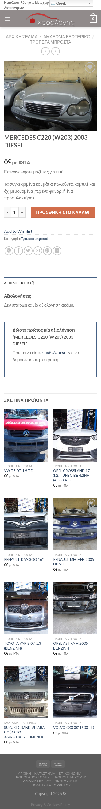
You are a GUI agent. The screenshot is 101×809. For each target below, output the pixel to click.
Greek (58, 3)
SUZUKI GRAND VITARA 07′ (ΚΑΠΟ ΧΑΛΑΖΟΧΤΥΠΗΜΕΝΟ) (24, 732)
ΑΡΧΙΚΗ (24, 773)
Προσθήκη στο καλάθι (63, 212)
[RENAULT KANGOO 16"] (26, 524)
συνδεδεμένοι (55, 352)
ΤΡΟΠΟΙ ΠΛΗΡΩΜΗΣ (70, 777)
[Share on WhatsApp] (9, 250)
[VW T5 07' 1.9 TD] (26, 435)
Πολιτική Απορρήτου (51, 785)
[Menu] (7, 18)
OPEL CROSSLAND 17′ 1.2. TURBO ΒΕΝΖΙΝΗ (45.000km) (72, 475)
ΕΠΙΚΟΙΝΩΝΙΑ (70, 773)
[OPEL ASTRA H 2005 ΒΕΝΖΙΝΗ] (75, 608)
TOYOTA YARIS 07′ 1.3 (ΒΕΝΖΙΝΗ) (22, 645)
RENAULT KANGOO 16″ (24, 559)
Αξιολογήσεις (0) (19, 283)
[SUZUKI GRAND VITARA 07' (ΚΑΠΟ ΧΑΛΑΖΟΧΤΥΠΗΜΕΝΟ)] (26, 692)
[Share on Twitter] (28, 250)
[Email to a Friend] (37, 250)
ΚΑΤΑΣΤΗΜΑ (44, 773)
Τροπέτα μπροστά (50, 41)
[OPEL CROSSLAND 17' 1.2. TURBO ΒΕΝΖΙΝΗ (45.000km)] (75, 435)
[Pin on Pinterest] (47, 250)
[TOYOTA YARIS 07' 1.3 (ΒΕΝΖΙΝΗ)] (26, 608)
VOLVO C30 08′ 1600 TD (73, 727)
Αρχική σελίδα (22, 36)
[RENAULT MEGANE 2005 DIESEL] (75, 524)
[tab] (50, 282)
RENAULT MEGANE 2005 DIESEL (73, 561)
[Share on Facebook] (18, 250)
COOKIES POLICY (37, 781)
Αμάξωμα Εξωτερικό (66, 36)
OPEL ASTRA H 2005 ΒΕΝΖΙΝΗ (70, 645)
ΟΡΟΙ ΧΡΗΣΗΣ (66, 781)
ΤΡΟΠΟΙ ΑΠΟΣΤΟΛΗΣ (32, 777)
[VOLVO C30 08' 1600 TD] (75, 692)
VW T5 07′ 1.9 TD (19, 471)
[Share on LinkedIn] (57, 250)
